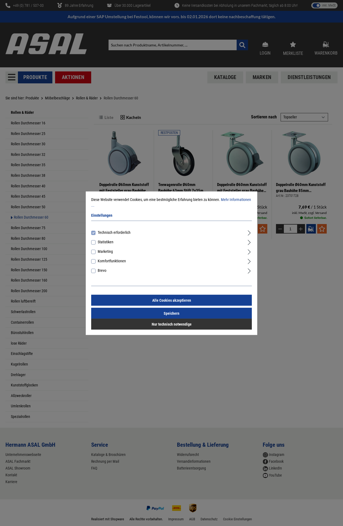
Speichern (171, 313)
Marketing (105, 251)
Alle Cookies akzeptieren (171, 300)
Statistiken (105, 242)
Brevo (102, 270)
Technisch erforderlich (114, 232)
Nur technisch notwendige (172, 324)
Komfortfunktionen (112, 261)
